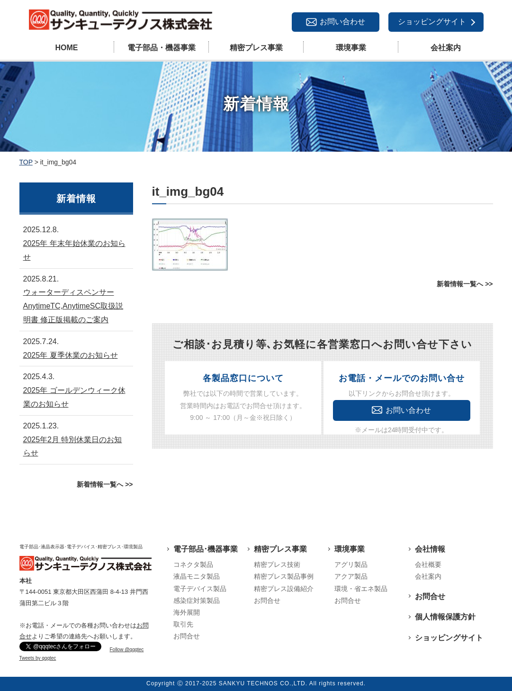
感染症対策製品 (196, 600)
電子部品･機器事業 (205, 549)
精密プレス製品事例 (284, 576)
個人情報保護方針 (445, 617)
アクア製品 (351, 576)
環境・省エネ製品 (360, 588)
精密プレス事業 (256, 48)
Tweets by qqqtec (37, 658)
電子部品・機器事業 (161, 48)
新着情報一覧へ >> (465, 284)
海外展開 (186, 612)
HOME (66, 48)
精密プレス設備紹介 (284, 588)
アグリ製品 (351, 564)
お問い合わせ (342, 22)
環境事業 (351, 48)
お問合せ (186, 636)
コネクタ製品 (193, 564)
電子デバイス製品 (199, 588)
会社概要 (428, 564)
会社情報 (430, 549)
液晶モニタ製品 (196, 576)
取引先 (183, 624)
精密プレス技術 (277, 564)
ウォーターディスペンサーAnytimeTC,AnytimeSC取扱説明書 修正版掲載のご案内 (73, 306)
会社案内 (446, 48)
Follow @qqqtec (127, 649)
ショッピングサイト (432, 22)
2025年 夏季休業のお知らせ (70, 355)
